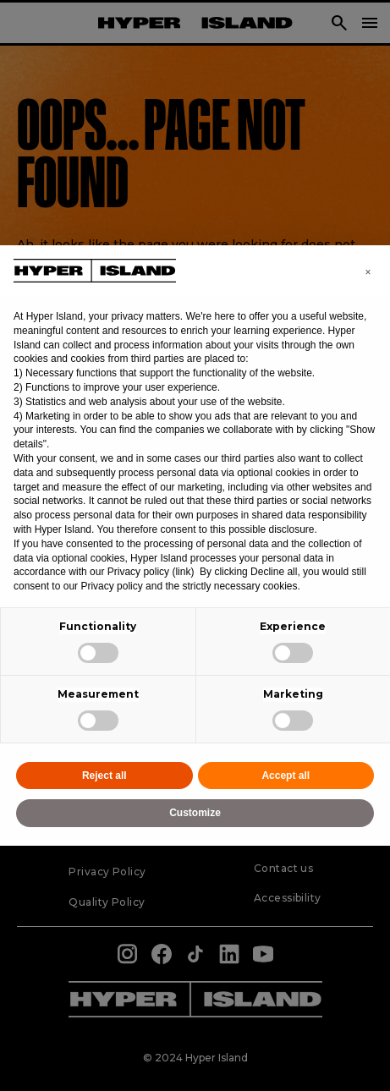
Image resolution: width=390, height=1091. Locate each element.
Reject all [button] (104, 775)
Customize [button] (195, 813)
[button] (368, 272)
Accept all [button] (285, 775)
